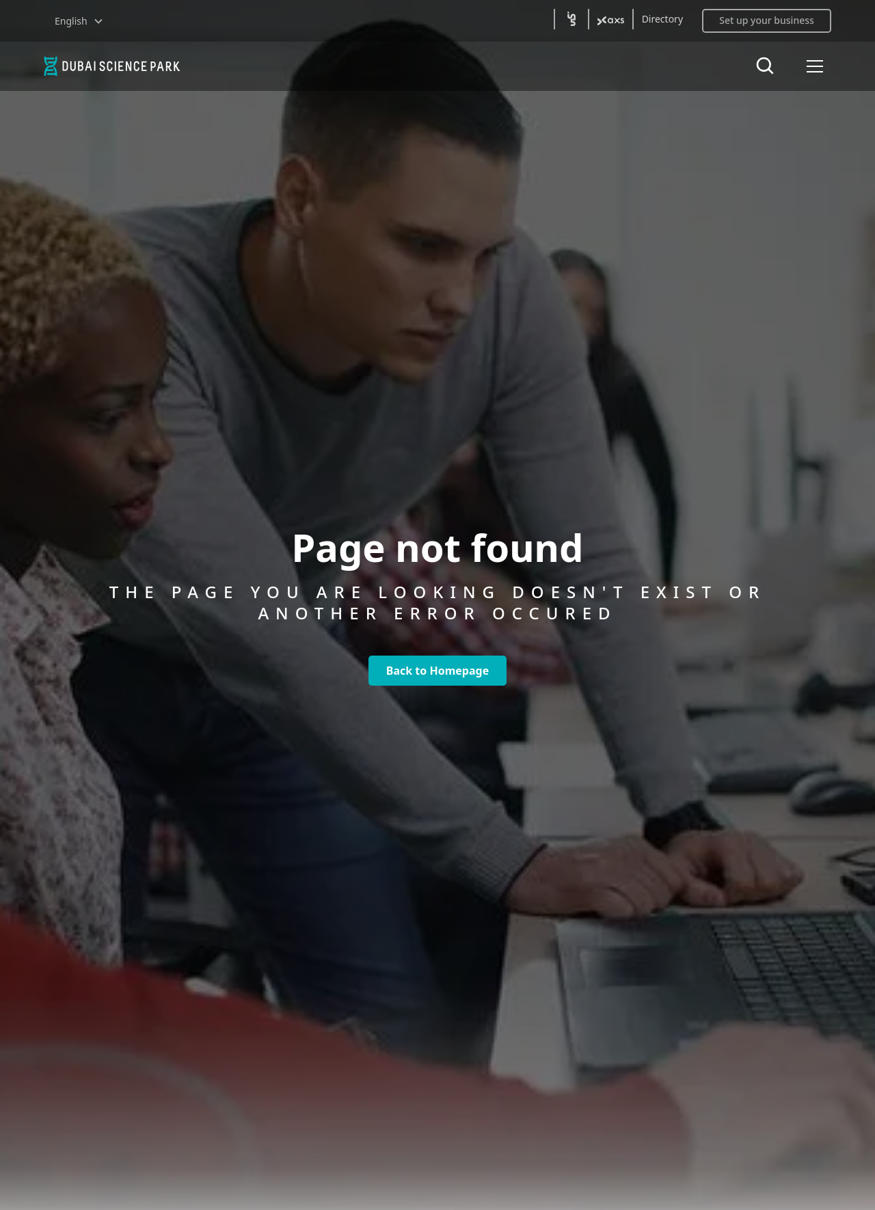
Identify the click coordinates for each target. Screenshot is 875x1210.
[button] (79, 20)
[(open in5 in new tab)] (571, 19)
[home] (128, 66)
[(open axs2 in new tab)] (610, 19)
